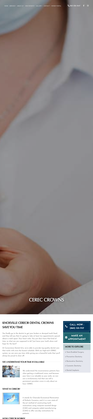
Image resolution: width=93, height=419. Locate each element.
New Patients (29, 6)
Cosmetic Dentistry (73, 366)
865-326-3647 (74, 6)
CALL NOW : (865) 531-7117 (77, 326)
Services (12, 6)
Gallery (39, 6)
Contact (46, 6)
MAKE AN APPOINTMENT (77, 337)
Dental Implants (72, 370)
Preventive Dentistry (74, 357)
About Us (20, 6)
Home (6, 6)
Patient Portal (56, 6)
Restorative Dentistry (74, 361)
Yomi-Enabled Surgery (75, 352)
